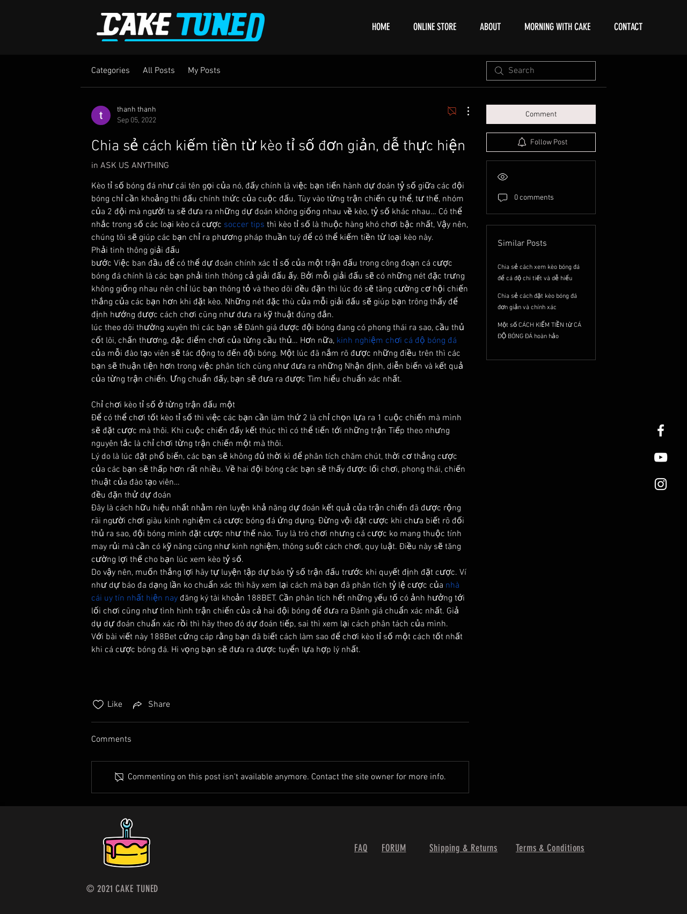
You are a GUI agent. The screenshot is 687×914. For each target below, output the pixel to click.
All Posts (159, 70)
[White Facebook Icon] (661, 430)
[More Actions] (462, 111)
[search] (541, 71)
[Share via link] (150, 704)
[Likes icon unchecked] (98, 704)
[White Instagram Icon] (661, 484)
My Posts (204, 70)
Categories (110, 70)
